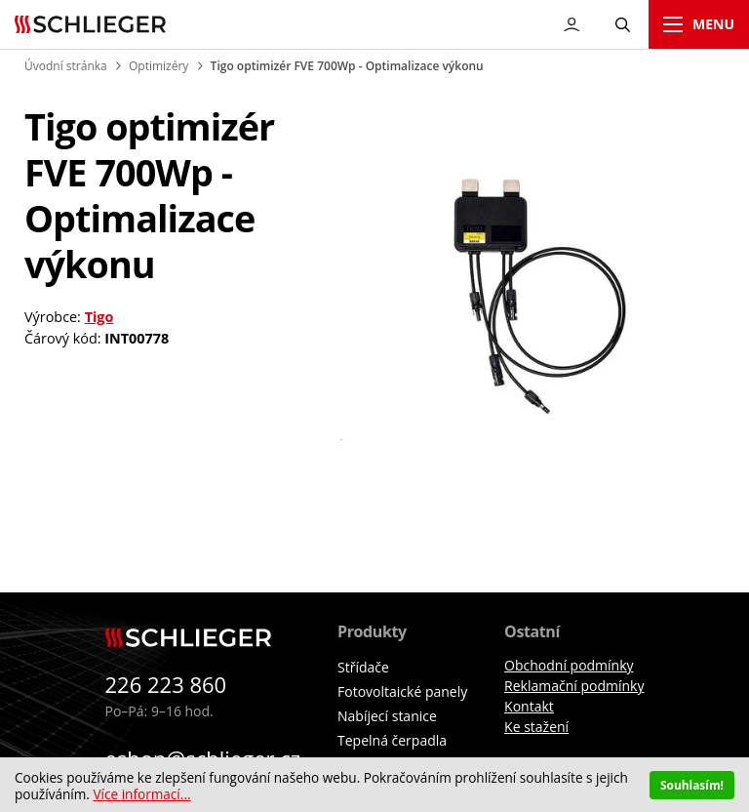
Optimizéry (158, 66)
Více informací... (141, 794)
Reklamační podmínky (574, 685)
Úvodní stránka (65, 66)
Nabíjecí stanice (387, 716)
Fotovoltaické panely (402, 691)
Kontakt (529, 706)
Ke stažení (536, 726)
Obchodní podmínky (569, 665)
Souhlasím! (692, 784)
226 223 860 (166, 684)
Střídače (363, 667)
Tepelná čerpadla (392, 740)
